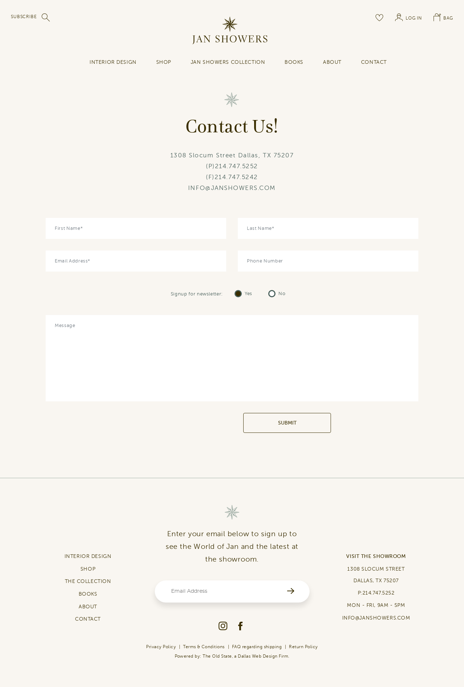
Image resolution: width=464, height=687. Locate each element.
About (332, 62)
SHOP (163, 62)
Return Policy (303, 646)
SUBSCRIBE (24, 16)
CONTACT (88, 619)
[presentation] (188, 423)
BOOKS (88, 594)
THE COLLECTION (88, 581)
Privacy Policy (161, 646)
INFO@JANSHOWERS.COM (232, 188)
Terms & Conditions (204, 646)
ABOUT (88, 606)
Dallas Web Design (257, 656)
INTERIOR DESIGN (113, 62)
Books (294, 62)
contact (374, 62)
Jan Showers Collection (228, 62)
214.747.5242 (236, 177)
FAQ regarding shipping (257, 646)
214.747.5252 (236, 166)
